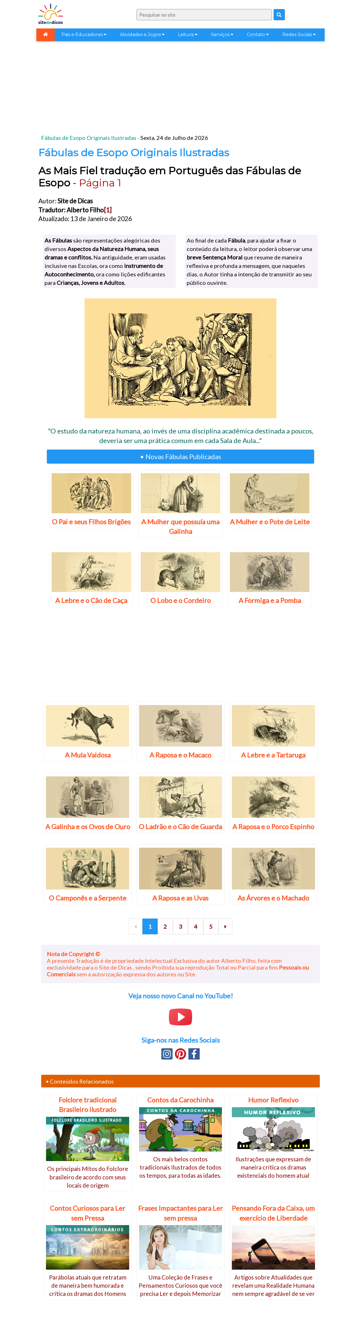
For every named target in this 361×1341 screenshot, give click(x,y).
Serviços (222, 34)
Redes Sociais (299, 34)
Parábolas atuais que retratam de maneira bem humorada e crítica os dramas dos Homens (87, 1285)
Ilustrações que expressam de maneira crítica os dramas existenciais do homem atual (273, 1167)
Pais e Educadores (83, 34)
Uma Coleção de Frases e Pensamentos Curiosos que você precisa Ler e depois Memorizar (180, 1285)
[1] (108, 210)
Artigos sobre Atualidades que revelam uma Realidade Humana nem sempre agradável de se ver (273, 1285)
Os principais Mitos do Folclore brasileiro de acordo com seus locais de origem (87, 1176)
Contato (258, 34)
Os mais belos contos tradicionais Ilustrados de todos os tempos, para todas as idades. (180, 1167)
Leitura (187, 34)
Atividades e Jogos (142, 34)
